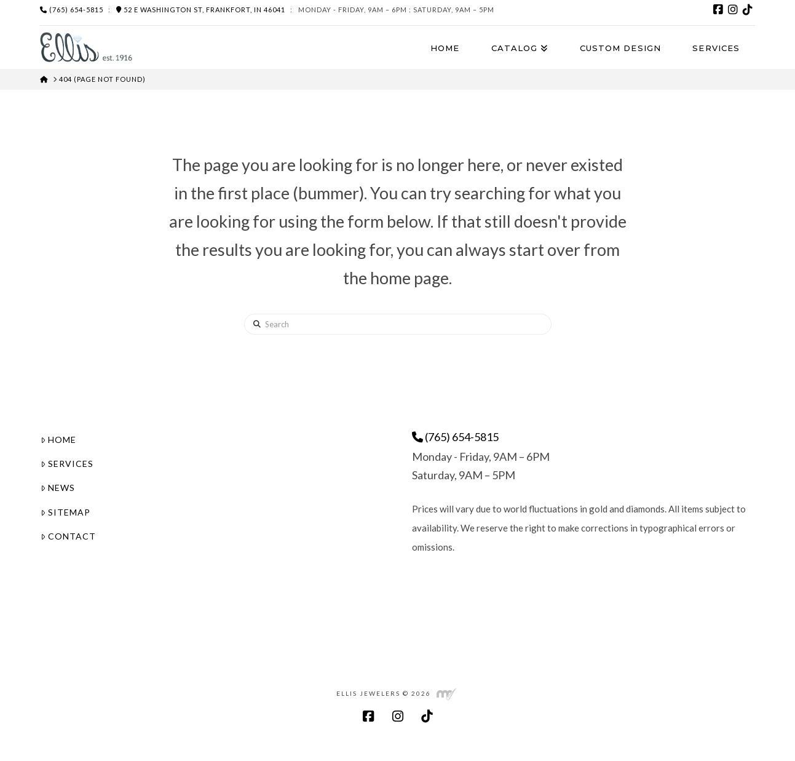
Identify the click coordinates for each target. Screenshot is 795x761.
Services (67, 463)
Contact (68, 536)
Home (58, 439)
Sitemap (65, 512)
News (58, 487)
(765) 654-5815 (71, 10)
